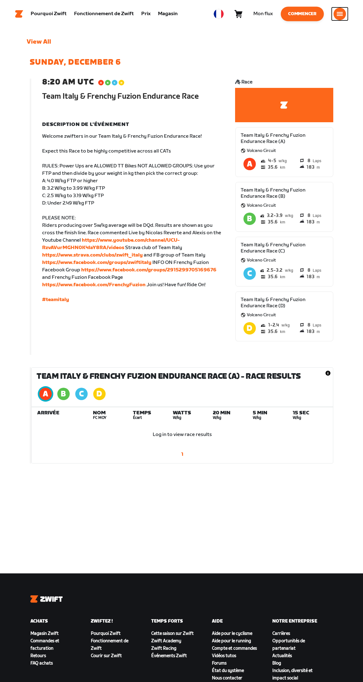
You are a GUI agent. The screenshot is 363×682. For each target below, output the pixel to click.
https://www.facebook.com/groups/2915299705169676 (148, 270)
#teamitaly (55, 300)
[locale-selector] (219, 14)
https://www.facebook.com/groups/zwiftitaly (96, 262)
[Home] (19, 13)
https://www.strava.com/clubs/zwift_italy (92, 255)
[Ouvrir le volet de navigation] (340, 13)
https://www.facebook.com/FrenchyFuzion (94, 285)
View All (39, 41)
